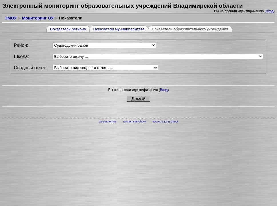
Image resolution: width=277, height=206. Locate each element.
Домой (138, 98)
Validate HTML (108, 121)
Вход (270, 11)
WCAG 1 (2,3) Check (165, 121)
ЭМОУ (11, 18)
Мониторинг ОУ (37, 18)
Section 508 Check (134, 121)
